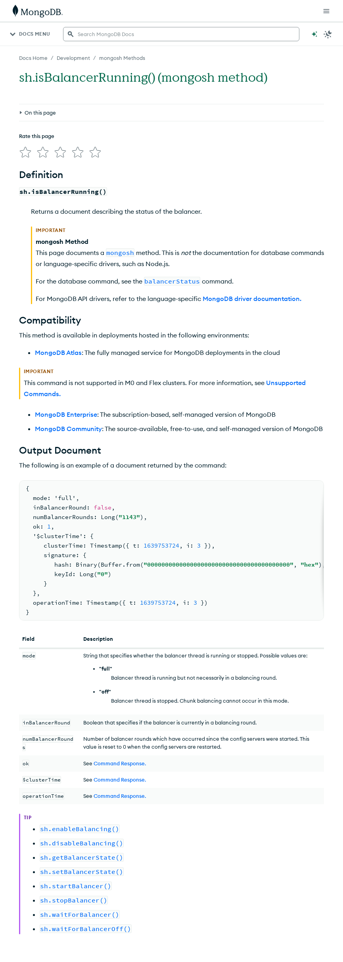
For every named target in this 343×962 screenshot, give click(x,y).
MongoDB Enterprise (66, 414)
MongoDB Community (68, 429)
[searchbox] (181, 34)
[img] (25, 152)
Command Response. (120, 763)
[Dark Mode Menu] (327, 34)
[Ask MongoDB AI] (314, 34)
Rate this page (36, 136)
